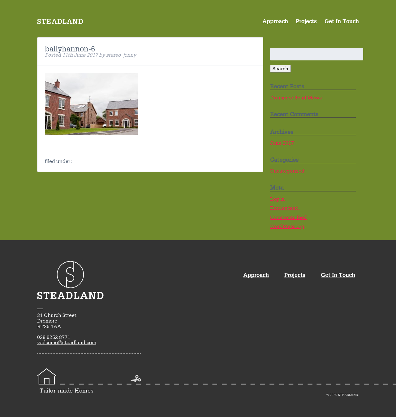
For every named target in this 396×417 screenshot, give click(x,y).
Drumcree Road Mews (296, 98)
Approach (275, 21)
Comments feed (288, 217)
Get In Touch (342, 21)
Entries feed (284, 208)
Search (280, 69)
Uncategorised (287, 171)
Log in (277, 199)
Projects (306, 21)
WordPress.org (287, 226)
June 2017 (282, 143)
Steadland (60, 21)
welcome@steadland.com (66, 342)
